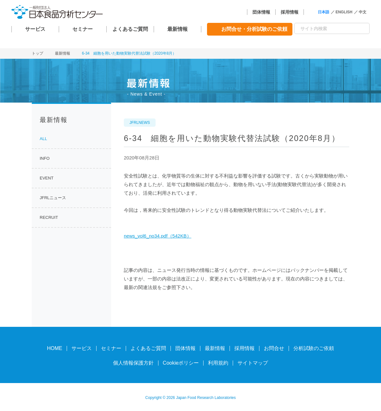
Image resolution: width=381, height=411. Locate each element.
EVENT (46, 178)
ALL (43, 138)
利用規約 (218, 363)
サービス (35, 29)
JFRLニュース (53, 197)
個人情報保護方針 (133, 363)
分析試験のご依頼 (313, 348)
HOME (54, 348)
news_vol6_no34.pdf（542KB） (157, 236)
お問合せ (274, 348)
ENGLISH (344, 12)
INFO (45, 158)
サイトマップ (252, 363)
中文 (362, 12)
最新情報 (177, 29)
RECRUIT (49, 217)
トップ (37, 53)
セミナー (82, 29)
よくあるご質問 (130, 29)
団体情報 (261, 12)
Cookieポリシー (181, 363)
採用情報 (289, 12)
